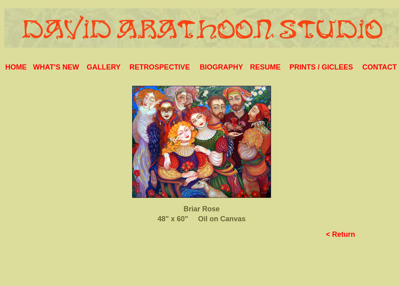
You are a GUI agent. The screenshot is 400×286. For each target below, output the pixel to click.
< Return (340, 234)
